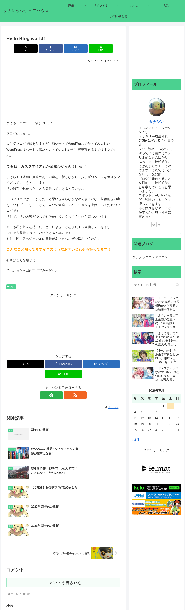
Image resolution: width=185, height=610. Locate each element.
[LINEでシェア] (92, 48)
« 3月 (135, 440)
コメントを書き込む (63, 535)
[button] (116, 568)
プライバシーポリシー (169, 598)
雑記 (11, 286)
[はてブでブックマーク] (73, 48)
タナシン (156, 122)
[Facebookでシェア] (54, 48)
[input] (63, 568)
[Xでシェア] (34, 48)
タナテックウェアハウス (150, 257)
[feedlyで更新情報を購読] (59, 395)
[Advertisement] (63, 90)
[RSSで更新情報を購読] (67, 395)
